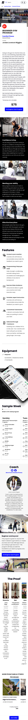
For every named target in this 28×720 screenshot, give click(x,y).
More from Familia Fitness (14, 472)
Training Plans (7, 6)
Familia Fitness (8, 36)
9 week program (14, 707)
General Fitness (16, 6)
